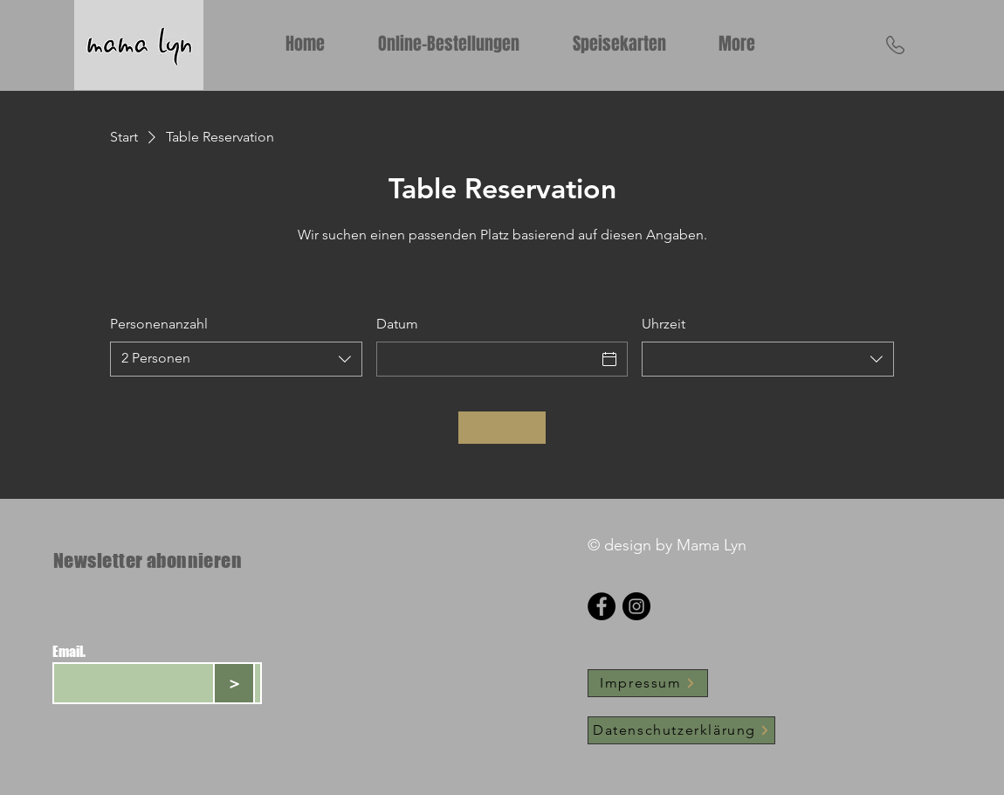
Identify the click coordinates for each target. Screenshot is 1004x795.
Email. (69, 652)
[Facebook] (601, 606)
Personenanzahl (159, 323)
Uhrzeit (663, 323)
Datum (397, 323)
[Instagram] (636, 606)
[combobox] (236, 359)
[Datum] (486, 359)
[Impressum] (648, 683)
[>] (234, 683)
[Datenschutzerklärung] (681, 730)
